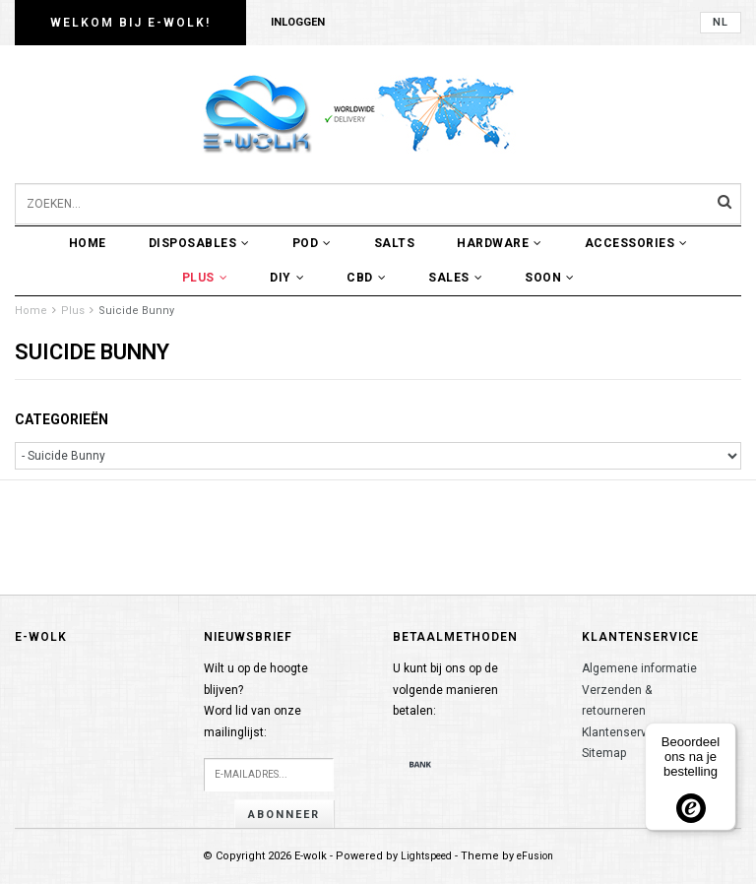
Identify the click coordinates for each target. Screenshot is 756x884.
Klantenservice (622, 732)
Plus (205, 277)
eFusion (535, 856)
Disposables (199, 243)
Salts (394, 243)
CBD (366, 277)
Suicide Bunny (136, 310)
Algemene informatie (639, 668)
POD (312, 243)
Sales (455, 277)
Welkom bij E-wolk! (130, 23)
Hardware (499, 243)
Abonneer (284, 814)
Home (87, 243)
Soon (550, 277)
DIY (287, 277)
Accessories (636, 243)
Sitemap (604, 753)
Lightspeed (426, 856)
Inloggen (298, 22)
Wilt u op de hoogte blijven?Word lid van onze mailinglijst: (256, 700)
